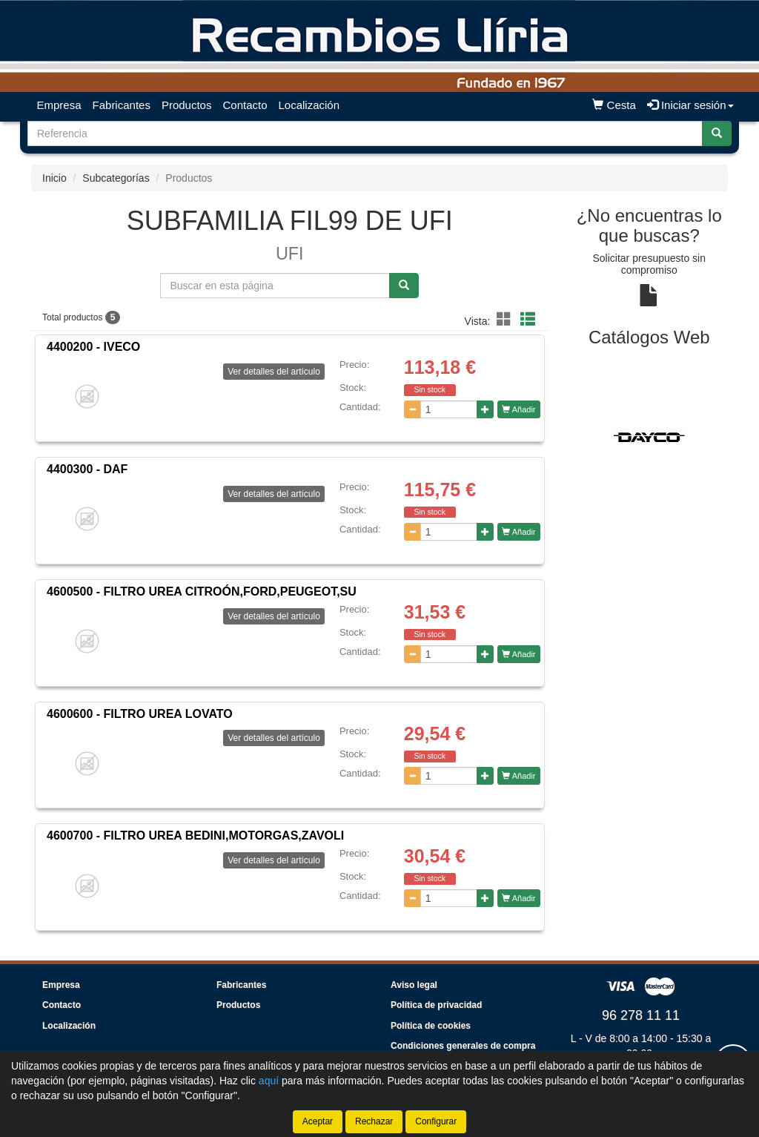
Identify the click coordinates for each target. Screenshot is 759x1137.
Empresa (59, 105)
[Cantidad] (449, 409)
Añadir (518, 409)
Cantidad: (360, 406)
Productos (187, 105)
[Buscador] (365, 133)
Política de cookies (431, 1026)
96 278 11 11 (641, 1015)
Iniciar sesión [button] (690, 105)
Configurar (436, 1121)
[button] (506, 320)
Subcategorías (115, 178)
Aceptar (317, 1121)
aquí (269, 1081)
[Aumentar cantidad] (485, 409)
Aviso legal (414, 985)
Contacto (244, 105)
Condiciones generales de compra (463, 1046)
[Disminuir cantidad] (412, 409)
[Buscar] (717, 133)
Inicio (54, 178)
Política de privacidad (436, 1005)
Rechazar (374, 1121)
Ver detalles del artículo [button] (274, 371)
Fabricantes (121, 105)
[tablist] (650, 436)
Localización (309, 105)
